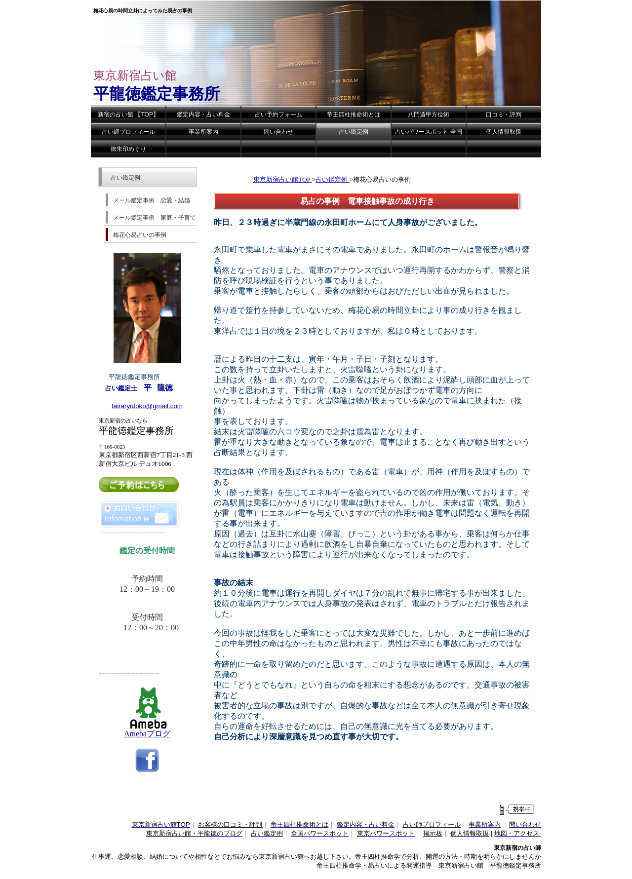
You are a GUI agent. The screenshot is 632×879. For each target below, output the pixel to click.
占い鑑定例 (332, 179)
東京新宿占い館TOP (282, 179)
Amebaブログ (147, 730)
